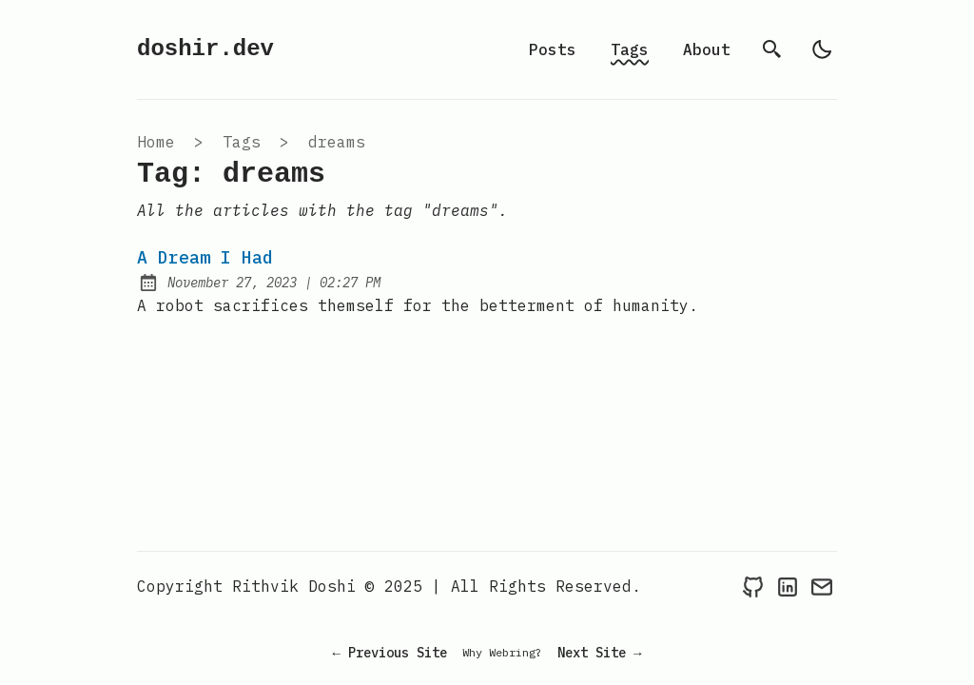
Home (156, 141)
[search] (772, 49)
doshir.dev (205, 49)
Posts (552, 49)
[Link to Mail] (822, 586)
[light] (822, 49)
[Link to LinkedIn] (787, 586)
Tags (630, 49)
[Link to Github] (753, 586)
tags (242, 141)
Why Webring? (502, 652)
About (706, 49)
